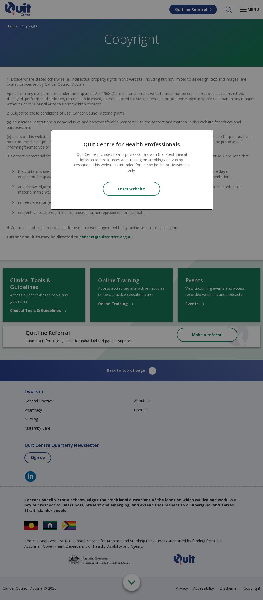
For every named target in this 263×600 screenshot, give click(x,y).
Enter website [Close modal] (131, 188)
